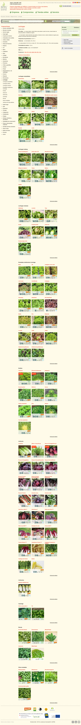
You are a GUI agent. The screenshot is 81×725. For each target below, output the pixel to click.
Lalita (33, 330)
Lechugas (5, 79)
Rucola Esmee (35, 629)
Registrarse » (76, 27)
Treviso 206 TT (48, 525)
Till (32, 264)
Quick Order (66, 39)
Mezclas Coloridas (7, 30)
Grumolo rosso (35, 492)
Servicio (55, 12)
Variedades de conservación (9, 121)
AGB (44, 2)
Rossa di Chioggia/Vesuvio (50, 443)
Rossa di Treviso (22, 492)
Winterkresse (34, 669)
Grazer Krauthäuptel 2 (23, 151)
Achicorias (5, 94)
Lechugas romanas (7, 85)
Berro (4, 49)
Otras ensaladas (6, 100)
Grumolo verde (48, 492)
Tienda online (43, 12)
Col (3, 47)
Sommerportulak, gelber (23, 686)
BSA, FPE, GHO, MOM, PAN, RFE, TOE (33, 52)
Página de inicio (14, 16)
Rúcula (4, 98)
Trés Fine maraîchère (23, 419)
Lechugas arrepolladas (7, 81)
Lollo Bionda (34, 281)
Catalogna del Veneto (23, 558)
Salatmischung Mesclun (23, 346)
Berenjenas (5, 57)
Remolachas (5, 78)
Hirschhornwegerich (49, 669)
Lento (33, 127)
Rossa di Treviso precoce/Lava (22, 477)
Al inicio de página (53, 71)
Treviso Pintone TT (22, 542)
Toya (46, 208)
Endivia (4, 90)
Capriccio (20, 370)
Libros (4, 134)
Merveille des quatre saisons (51, 95)
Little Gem (47, 224)
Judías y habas (6, 39)
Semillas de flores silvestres (9, 126)
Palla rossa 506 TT (22, 525)
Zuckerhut (20, 443)
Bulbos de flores (6, 130)
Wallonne (34, 387)
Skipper (46, 111)
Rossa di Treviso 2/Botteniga (48, 477)
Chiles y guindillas (7, 65)
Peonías (5, 132)
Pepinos (4, 45)
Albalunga (20, 208)
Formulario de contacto (66, 2)
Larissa (46, 78)
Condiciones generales (68, 43)
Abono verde (6, 128)
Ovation (20, 111)
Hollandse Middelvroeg (23, 582)
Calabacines (5, 112)
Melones (5, 59)
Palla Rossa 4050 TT (22, 509)
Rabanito (5, 76)
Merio (19, 264)
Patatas (4, 116)
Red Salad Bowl (48, 297)
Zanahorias (5, 61)
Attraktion (34, 95)
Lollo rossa (20, 281)
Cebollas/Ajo (5, 114)
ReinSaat (8, 16)
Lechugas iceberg (6, 83)
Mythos (46, 168)
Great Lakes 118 (35, 151)
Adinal (33, 111)
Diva (33, 403)
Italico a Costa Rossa (36, 443)
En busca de (6, 21)
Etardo (33, 558)
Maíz (4, 53)
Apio (4, 106)
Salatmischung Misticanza (37, 346)
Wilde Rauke (34, 646)
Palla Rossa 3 (35, 509)
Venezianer (20, 297)
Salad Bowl (34, 297)
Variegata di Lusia (35, 525)
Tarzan (33, 168)
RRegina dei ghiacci (22, 168)
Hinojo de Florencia (7, 43)
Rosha (19, 224)
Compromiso (28, 12)
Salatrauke (20, 646)
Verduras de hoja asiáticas (8, 102)
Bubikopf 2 (47, 370)
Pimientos (5, 63)
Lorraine (33, 208)
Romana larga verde (22, 241)
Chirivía (4, 67)
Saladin (20, 184)
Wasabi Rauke (48, 629)
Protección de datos (50, 2)
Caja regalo (5, 34)
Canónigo (5, 96)
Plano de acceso (57, 2)
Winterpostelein (21, 669)
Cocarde (20, 330)
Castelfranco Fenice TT (37, 542)
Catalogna (47, 281)
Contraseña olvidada (66, 34)
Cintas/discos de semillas (8, 38)
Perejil (4, 69)
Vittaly (46, 330)
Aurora (46, 387)
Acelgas (4, 55)
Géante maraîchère (22, 403)
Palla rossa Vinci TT (49, 509)
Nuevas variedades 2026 (8, 28)
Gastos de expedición (68, 40)
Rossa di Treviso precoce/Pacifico (35, 477)
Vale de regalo (6, 32)
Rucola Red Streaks (22, 629)
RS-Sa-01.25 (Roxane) (36, 370)
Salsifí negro (5, 104)
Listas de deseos (67, 42)
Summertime (21, 78)
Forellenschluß (35, 224)
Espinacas (5, 108)
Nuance (46, 403)
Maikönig (20, 95)
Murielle (20, 127)
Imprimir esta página (68, 48)
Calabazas (5, 51)
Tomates (5, 110)
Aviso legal (40, 2)
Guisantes (5, 41)
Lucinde (33, 78)
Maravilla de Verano (49, 151)
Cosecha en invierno (7, 36)
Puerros (4, 74)
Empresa (15, 12)
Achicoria (5, 92)
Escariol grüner (21, 387)
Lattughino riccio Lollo (50, 264)
